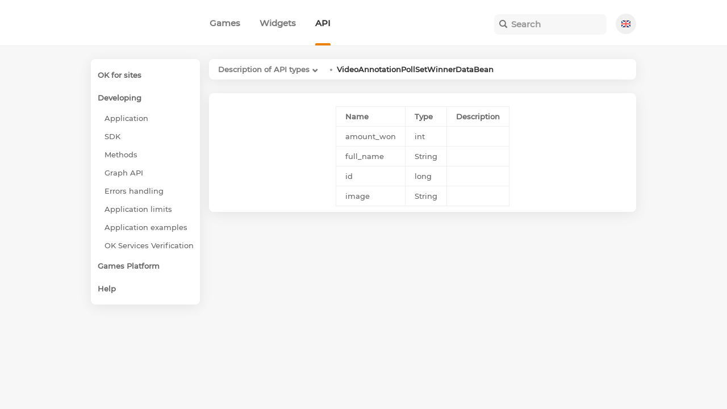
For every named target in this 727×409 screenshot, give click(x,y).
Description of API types (264, 69)
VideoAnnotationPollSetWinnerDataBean (415, 69)
